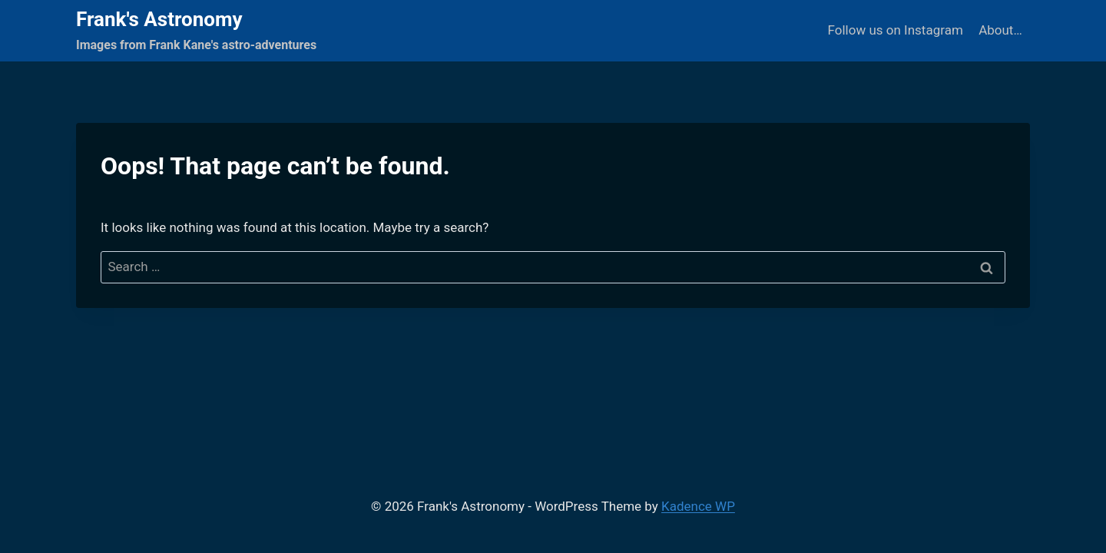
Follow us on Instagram (895, 30)
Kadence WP (698, 506)
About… (1000, 30)
